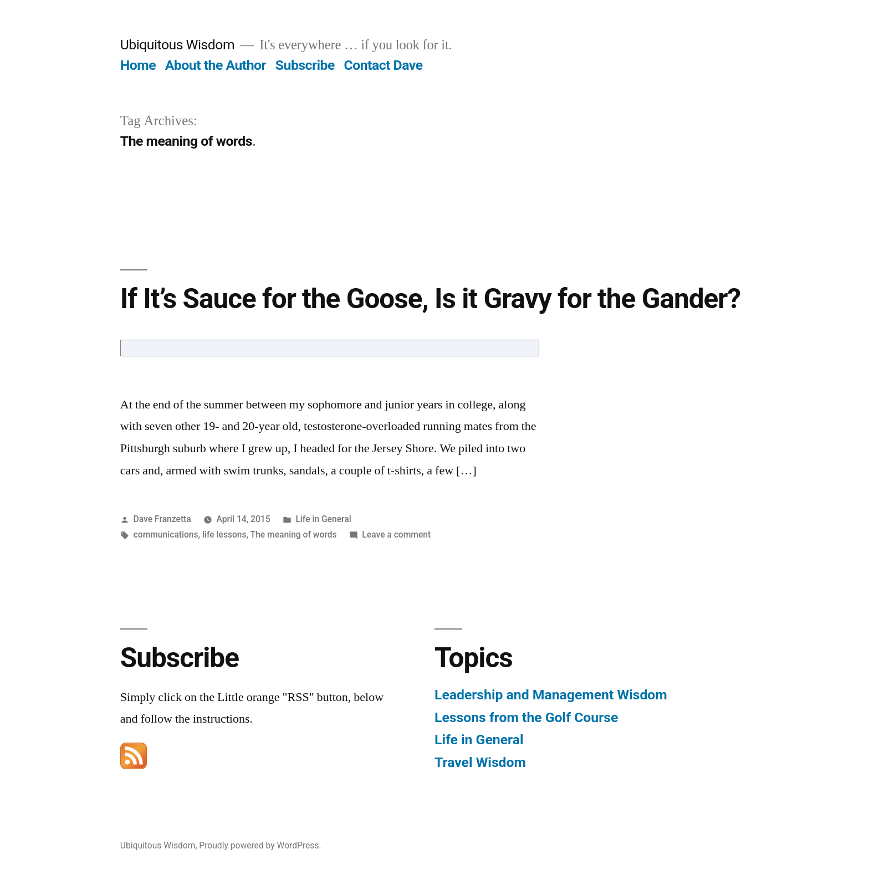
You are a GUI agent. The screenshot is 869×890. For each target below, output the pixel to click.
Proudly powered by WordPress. (260, 845)
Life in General (323, 519)
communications (166, 534)
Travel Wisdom (480, 762)
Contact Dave (383, 65)
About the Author (215, 65)
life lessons (224, 534)
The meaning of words (294, 534)
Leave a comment (396, 534)
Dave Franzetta (162, 519)
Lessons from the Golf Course (526, 717)
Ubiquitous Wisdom (177, 45)
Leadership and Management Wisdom (550, 695)
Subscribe (305, 65)
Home (138, 65)
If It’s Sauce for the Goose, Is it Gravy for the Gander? (430, 299)
